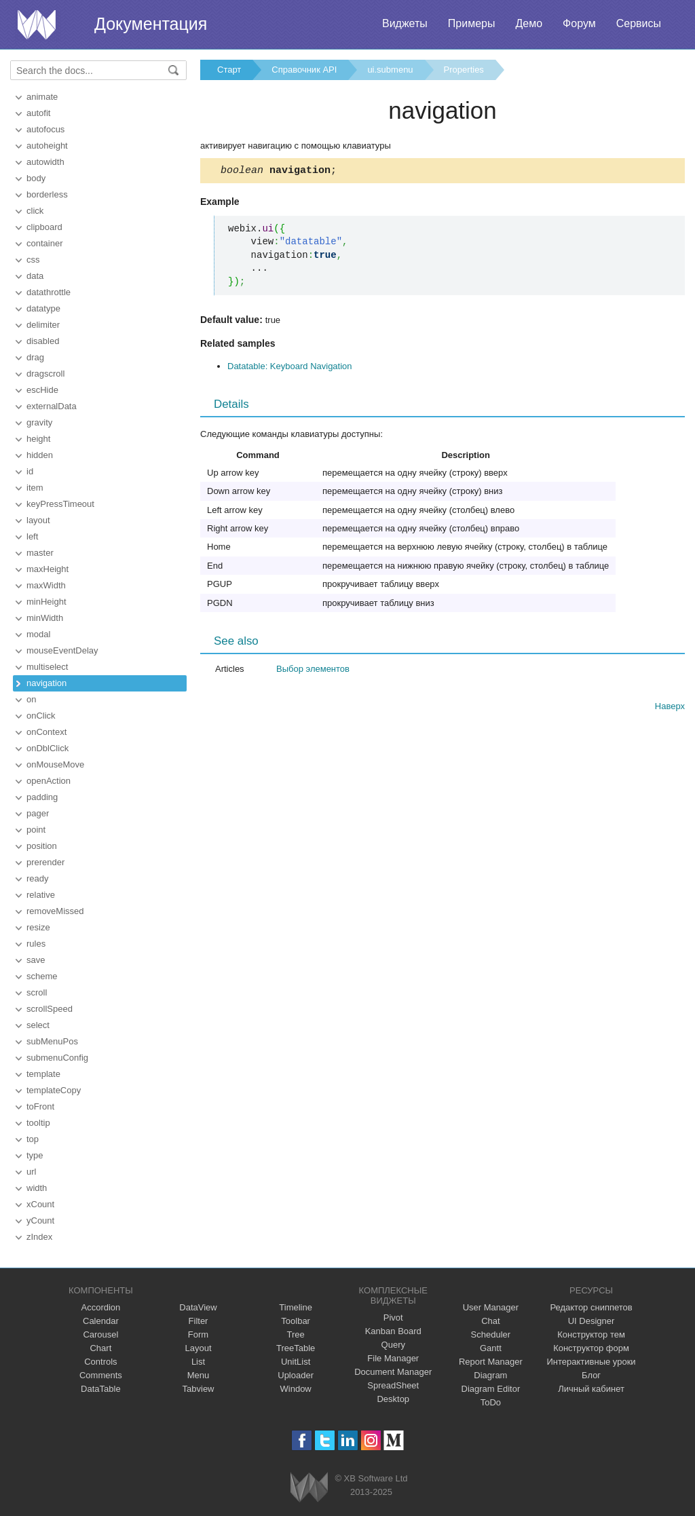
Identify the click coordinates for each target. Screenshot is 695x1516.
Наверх (670, 708)
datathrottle (48, 292)
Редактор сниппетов (591, 1307)
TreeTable (295, 1348)
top (32, 1139)
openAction (48, 781)
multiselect (47, 667)
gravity (39, 422)
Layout (198, 1348)
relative (40, 895)
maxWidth (46, 585)
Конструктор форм (591, 1348)
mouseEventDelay (62, 650)
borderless (47, 194)
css (33, 259)
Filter (198, 1321)
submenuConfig (57, 1058)
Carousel (100, 1334)
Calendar (101, 1321)
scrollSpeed (49, 1009)
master (40, 553)
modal (38, 634)
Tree (296, 1334)
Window (296, 1389)
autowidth (45, 162)
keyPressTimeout (60, 504)
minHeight (46, 601)
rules (35, 944)
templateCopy (53, 1090)
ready (37, 878)
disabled (42, 341)
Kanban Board (393, 1331)
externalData (51, 406)
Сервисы (638, 23)
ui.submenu (390, 69)
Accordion (100, 1307)
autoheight (47, 145)
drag (35, 357)
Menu (198, 1375)
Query (393, 1345)
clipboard (44, 227)
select (38, 1025)
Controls (100, 1362)
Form (198, 1334)
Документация (150, 23)
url (31, 1172)
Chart (100, 1348)
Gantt (491, 1348)
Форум (579, 23)
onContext (46, 732)
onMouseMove (55, 764)
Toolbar (295, 1321)
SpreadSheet (393, 1385)
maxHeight (47, 569)
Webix (309, 1487)
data (34, 276)
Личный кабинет (591, 1389)
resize (38, 927)
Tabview (198, 1389)
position (41, 846)
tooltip (38, 1123)
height (38, 439)
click (34, 211)
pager (37, 813)
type (34, 1155)
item (34, 487)
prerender (45, 862)
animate (42, 97)
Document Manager (393, 1372)
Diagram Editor (491, 1389)
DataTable (101, 1389)
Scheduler (491, 1334)
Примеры (471, 23)
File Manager (393, 1358)
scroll (36, 992)
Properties (464, 69)
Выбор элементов (313, 671)
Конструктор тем (591, 1334)
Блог (591, 1375)
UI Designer (591, 1321)
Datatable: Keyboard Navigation (289, 368)
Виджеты (405, 23)
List (198, 1362)
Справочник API (304, 69)
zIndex (39, 1237)
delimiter (43, 325)
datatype (43, 308)
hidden (39, 455)
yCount (40, 1220)
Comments (100, 1375)
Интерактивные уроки (591, 1362)
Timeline (295, 1307)
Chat (490, 1321)
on (31, 699)
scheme (42, 976)
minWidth (44, 618)
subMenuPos (52, 1041)
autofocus (45, 129)
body (35, 178)
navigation (46, 683)
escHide (42, 390)
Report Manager (491, 1362)
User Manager (491, 1307)
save (35, 960)
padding (42, 797)
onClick (41, 715)
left (32, 536)
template (43, 1074)
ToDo (491, 1402)
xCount (40, 1204)
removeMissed (55, 911)
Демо (528, 23)
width (36, 1188)
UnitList (295, 1362)
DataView (198, 1307)
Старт (229, 69)
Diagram (490, 1375)
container (44, 243)
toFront (40, 1106)
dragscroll (45, 373)
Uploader (296, 1375)
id (29, 471)
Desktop (393, 1399)
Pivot (393, 1317)
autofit (38, 113)
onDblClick (47, 748)
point (35, 830)
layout (38, 520)
